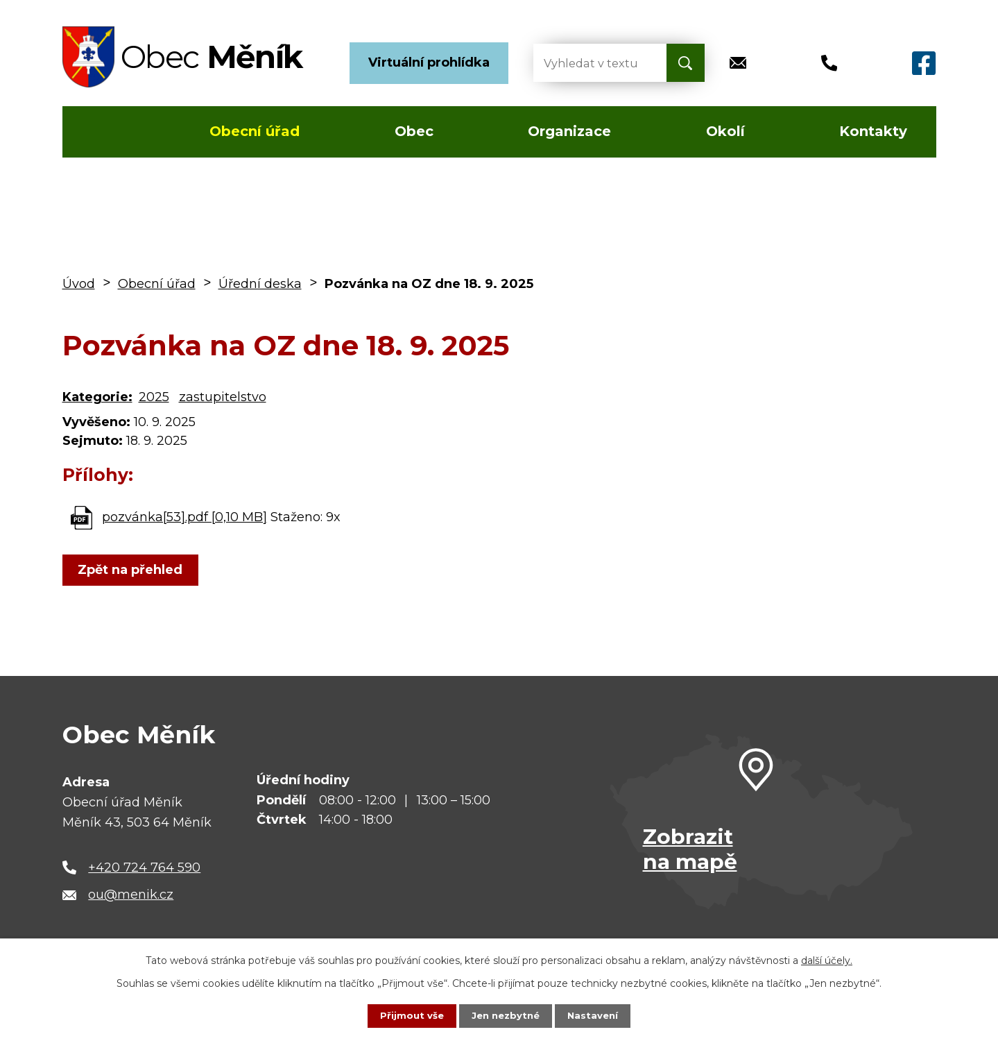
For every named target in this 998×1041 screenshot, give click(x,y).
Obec (414, 131)
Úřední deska (260, 283)
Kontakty (873, 131)
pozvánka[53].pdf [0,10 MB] (184, 517)
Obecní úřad (254, 131)
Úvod (103, 132)
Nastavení (595, 1015)
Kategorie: (97, 397)
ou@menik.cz (130, 894)
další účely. (826, 960)
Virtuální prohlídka (429, 62)
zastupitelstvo (222, 397)
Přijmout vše (408, 1015)
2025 (154, 397)
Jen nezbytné (505, 1015)
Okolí (725, 131)
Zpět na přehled (133, 569)
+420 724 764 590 (144, 867)
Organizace (569, 131)
